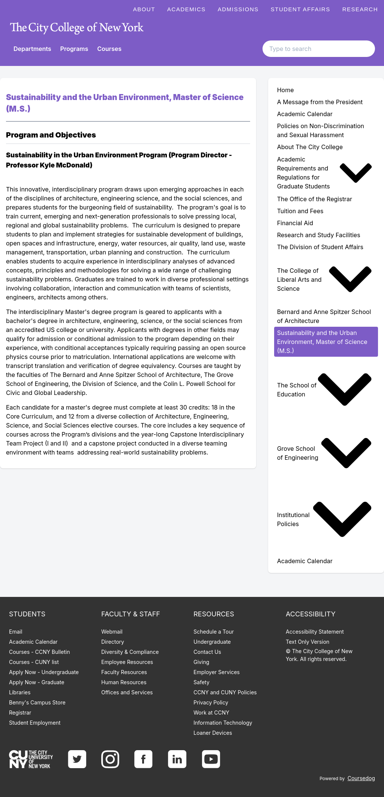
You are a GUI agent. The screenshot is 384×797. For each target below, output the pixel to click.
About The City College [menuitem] (310, 147)
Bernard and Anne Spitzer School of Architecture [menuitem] (324, 316)
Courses (109, 48)
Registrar (20, 712)
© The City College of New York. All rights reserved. (319, 655)
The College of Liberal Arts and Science (324, 279)
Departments (32, 48)
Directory (112, 641)
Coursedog (361, 778)
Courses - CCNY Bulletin (39, 652)
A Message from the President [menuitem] (320, 102)
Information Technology (223, 722)
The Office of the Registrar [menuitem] (314, 199)
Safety (202, 682)
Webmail (112, 631)
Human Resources (124, 682)
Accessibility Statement (315, 631)
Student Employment (34, 722)
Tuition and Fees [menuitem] (300, 211)
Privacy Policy (211, 702)
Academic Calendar (33, 641)
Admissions (238, 9)
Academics (186, 9)
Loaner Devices (213, 733)
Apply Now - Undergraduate (44, 672)
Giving (201, 662)
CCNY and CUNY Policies (225, 692)
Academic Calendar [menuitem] (305, 114)
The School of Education (324, 389)
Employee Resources (127, 662)
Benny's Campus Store (37, 702)
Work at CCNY (211, 712)
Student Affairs (300, 9)
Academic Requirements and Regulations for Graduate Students (324, 173)
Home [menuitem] (285, 90)
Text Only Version (307, 641)
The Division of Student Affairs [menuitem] (320, 247)
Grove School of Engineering (324, 453)
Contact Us (207, 652)
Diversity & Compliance (130, 652)
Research (360, 9)
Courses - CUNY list (34, 662)
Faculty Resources (124, 672)
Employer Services (217, 672)
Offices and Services (127, 692)
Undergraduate (212, 641)
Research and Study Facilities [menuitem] (318, 235)
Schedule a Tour (214, 631)
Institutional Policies (324, 519)
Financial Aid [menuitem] (295, 223)
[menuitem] (326, 173)
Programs (74, 48)
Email (15, 631)
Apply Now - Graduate (36, 682)
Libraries (19, 692)
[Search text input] (318, 48)
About (144, 9)
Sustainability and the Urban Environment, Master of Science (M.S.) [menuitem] (322, 341)
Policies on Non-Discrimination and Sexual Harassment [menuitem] (320, 130)
